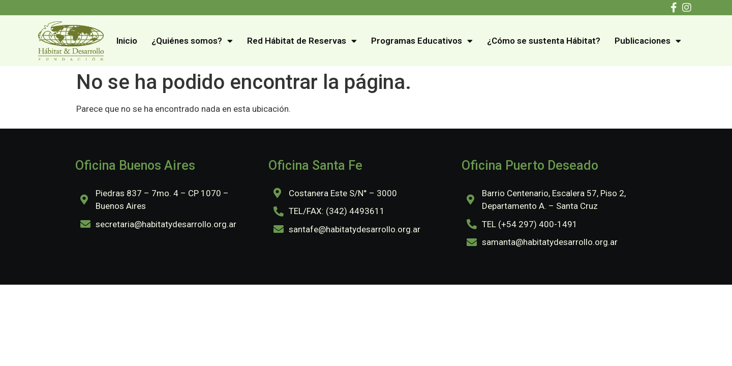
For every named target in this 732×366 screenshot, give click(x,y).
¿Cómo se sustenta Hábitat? (543, 41)
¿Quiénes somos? (192, 41)
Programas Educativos (422, 41)
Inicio (126, 41)
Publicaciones (648, 41)
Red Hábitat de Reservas (302, 41)
